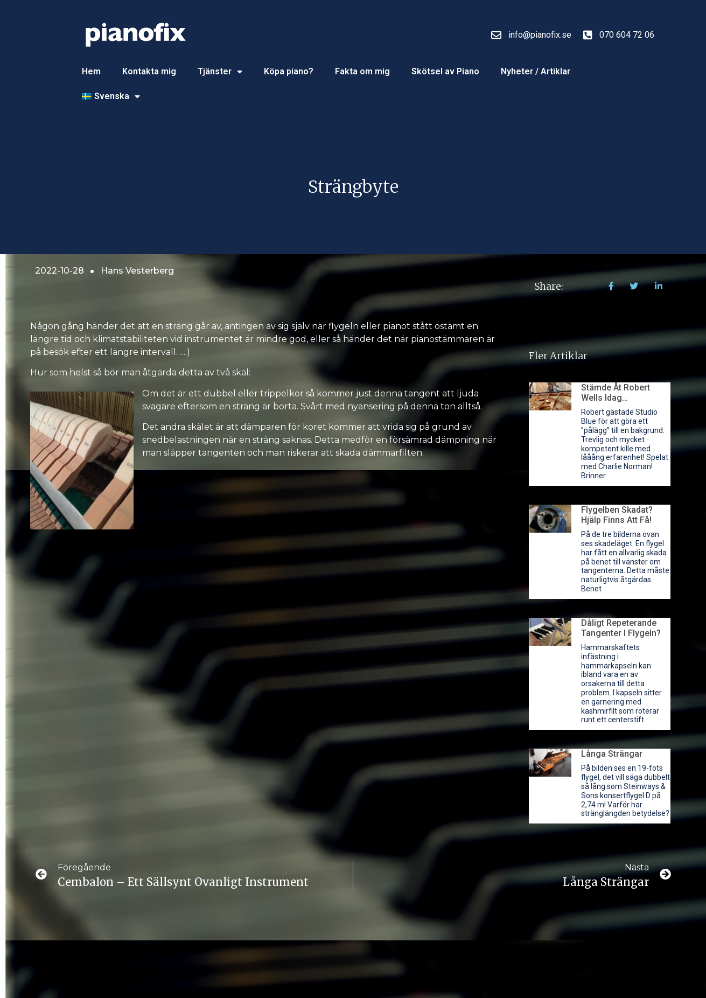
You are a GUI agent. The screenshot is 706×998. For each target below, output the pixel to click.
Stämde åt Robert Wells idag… (615, 392)
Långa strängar (611, 754)
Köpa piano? (288, 71)
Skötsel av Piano (445, 71)
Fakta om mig (362, 71)
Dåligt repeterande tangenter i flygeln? (621, 628)
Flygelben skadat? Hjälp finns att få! (617, 515)
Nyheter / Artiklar (535, 71)
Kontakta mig (149, 71)
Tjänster (220, 71)
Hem (91, 71)
